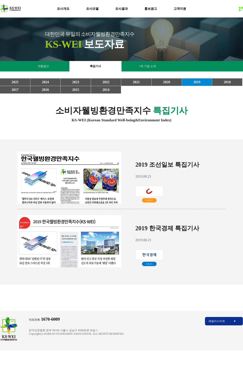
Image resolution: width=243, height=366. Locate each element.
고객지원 (180, 8)
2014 (106, 90)
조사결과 (121, 8)
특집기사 (95, 66)
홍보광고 (150, 8)
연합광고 (43, 66)
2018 (227, 82)
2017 (15, 90)
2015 (75, 90)
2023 (75, 82)
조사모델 (92, 8)
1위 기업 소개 (147, 66)
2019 (196, 82)
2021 (136, 82)
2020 (166, 82)
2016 (45, 90)
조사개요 (63, 8)
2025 (15, 82)
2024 (45, 82)
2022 (106, 82)
